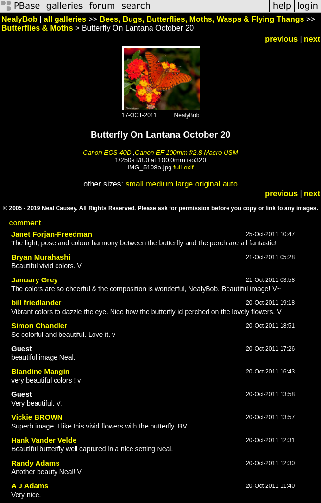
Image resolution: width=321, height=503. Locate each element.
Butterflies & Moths (37, 28)
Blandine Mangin (40, 371)
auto (230, 184)
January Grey (34, 280)
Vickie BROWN (37, 417)
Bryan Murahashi (41, 257)
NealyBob (19, 19)
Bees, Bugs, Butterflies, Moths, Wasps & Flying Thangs (202, 19)
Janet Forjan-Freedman (51, 234)
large (184, 184)
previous (281, 39)
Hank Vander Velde (43, 440)
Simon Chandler (39, 325)
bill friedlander (36, 302)
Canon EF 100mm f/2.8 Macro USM (186, 152)
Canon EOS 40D (107, 152)
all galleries (65, 19)
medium (159, 184)
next (312, 39)
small (134, 184)
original (208, 184)
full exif (183, 167)
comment (25, 223)
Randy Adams (35, 463)
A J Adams (29, 486)
